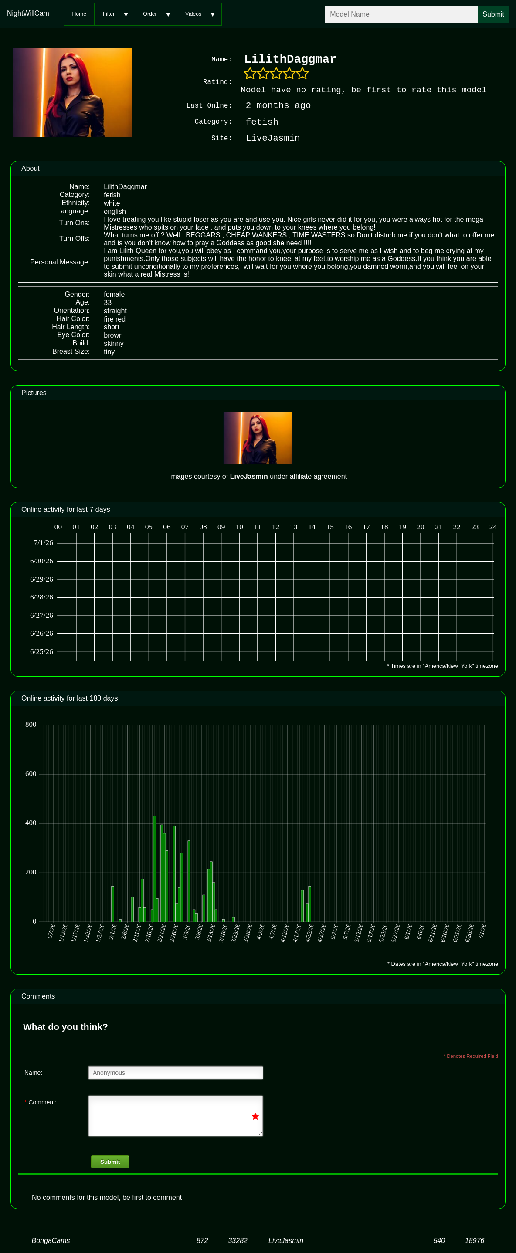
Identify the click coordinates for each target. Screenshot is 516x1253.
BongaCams (51, 1240)
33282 (238, 1240)
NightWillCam (28, 13)
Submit (110, 1161)
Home (79, 14)
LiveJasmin (285, 1240)
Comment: (40, 1102)
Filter (109, 14)
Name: (33, 1072)
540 (439, 1240)
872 (202, 1240)
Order (149, 14)
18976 (475, 1240)
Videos (193, 14)
